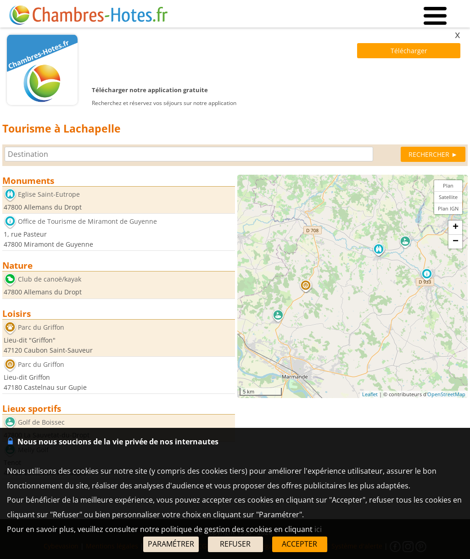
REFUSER (235, 544)
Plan (448, 185)
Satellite (448, 197)
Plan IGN (448, 208)
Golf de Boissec (41, 422)
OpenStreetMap (446, 394)
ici (318, 529)
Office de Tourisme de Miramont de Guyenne (87, 221)
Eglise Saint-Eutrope (49, 194)
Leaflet (370, 394)
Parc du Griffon (41, 327)
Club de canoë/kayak (49, 279)
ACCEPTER (299, 544)
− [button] (456, 242)
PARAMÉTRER (171, 544)
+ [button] (456, 227)
